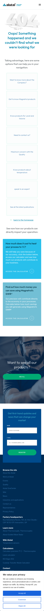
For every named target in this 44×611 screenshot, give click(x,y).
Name (8, 425)
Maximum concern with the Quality (22, 153)
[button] (39, 4)
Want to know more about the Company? (22, 81)
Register (22, 452)
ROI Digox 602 (8, 559)
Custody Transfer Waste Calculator (16, 563)
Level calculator (9, 555)
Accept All (22, 593)
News (5, 496)
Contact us (7, 504)
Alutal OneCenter (9, 488)
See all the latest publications (22, 207)
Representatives (9, 508)
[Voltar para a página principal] (12, 4)
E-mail (9, 437)
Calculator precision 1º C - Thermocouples (19, 551)
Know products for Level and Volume (22, 117)
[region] (22, 591)
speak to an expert (22, 189)
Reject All (22, 606)
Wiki (4, 492)
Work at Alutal (8, 477)
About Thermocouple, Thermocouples (17, 531)
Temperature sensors (11, 543)
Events (5, 481)
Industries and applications (13, 500)
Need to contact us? (22, 135)
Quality (5, 485)
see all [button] (22, 377)
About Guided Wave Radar (13, 535)
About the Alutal (9, 473)
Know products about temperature (22, 171)
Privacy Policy (8, 512)
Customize (22, 600)
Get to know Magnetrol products (22, 99)
